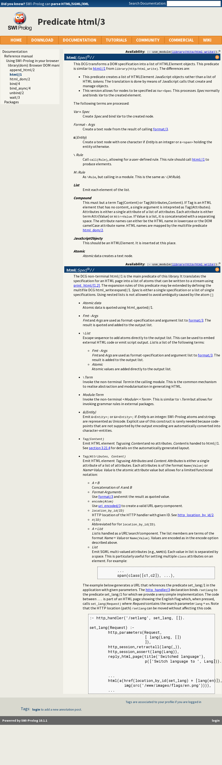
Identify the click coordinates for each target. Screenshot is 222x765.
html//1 (16, 74)
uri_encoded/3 (109, 506)
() (77, 57)
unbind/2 (17, 92)
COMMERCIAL (181, 40)
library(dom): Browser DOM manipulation (40, 65)
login (36, 710)
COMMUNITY (147, 40)
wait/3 (15, 97)
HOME (16, 40)
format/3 (160, 129)
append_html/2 (22, 69)
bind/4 (15, 83)
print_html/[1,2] (86, 285)
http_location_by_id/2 (195, 515)
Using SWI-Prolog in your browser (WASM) (39, 60)
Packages (11, 102)
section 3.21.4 (99, 448)
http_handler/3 (158, 590)
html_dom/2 (20, 79)
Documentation (14, 51)
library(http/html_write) (193, 52)
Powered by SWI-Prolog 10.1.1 (24, 721)
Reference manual (18, 56)
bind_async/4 (20, 88)
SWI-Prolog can (57, 3)
